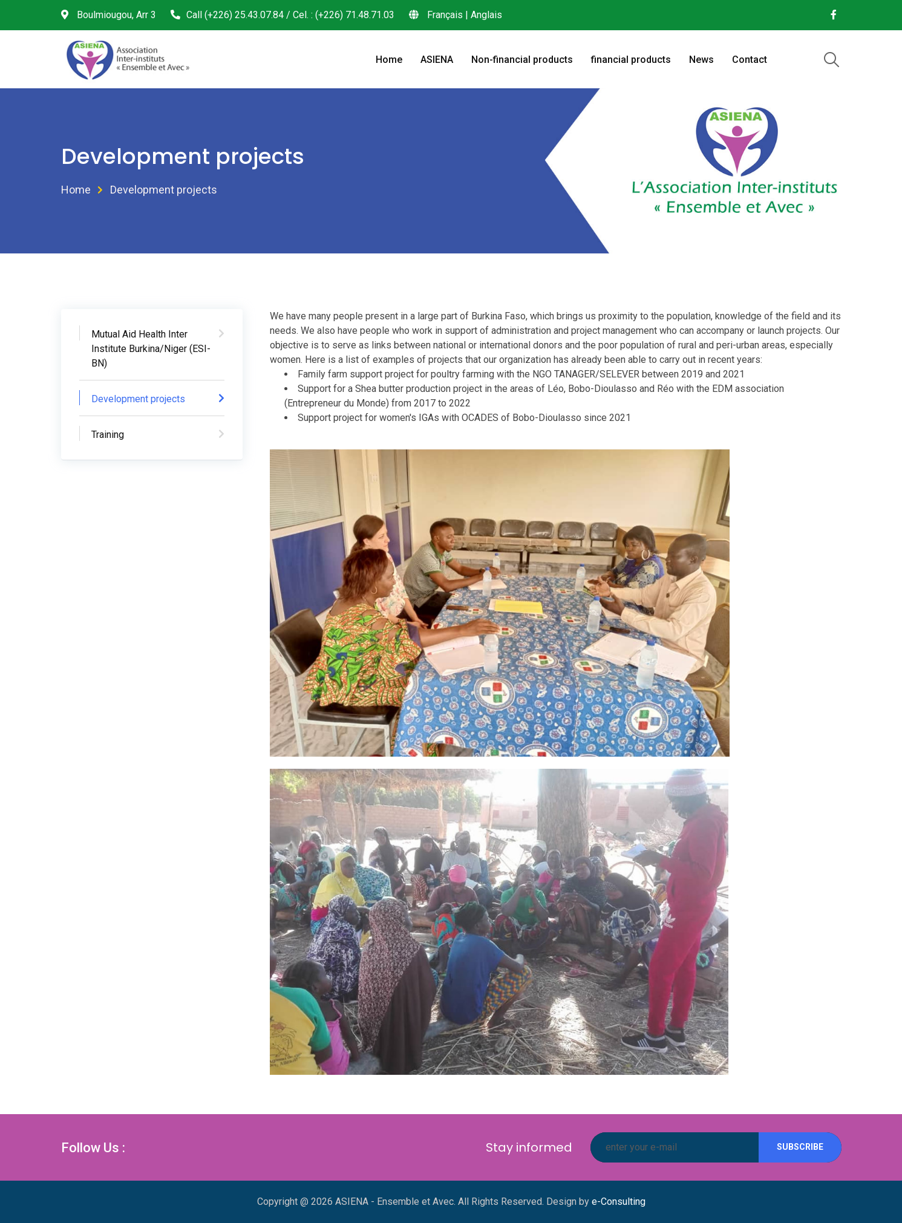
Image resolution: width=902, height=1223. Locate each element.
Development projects (138, 399)
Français (445, 15)
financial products (631, 59)
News (701, 59)
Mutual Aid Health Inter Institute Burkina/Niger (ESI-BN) (151, 348)
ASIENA (436, 59)
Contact (749, 59)
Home (389, 59)
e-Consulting (618, 1201)
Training (107, 434)
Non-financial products (522, 59)
